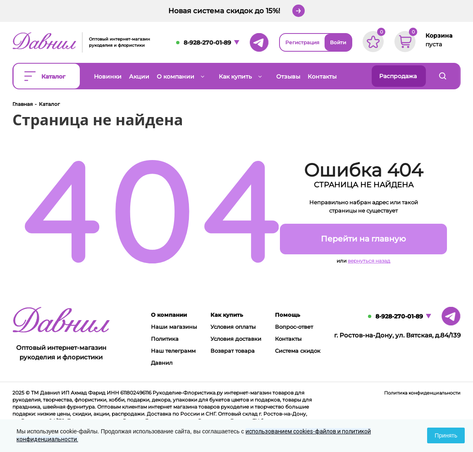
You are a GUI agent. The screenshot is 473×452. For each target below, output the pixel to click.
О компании (169, 314)
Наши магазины (174, 326)
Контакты (288, 338)
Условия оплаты (233, 326)
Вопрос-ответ (294, 326)
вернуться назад (369, 261)
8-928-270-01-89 (207, 42)
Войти (338, 42)
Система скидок (297, 350)
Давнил (161, 362)
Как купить (226, 314)
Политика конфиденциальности (422, 393)
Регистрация (302, 42)
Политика (165, 338)
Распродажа (398, 76)
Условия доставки (235, 338)
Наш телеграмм (173, 350)
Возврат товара (232, 350)
